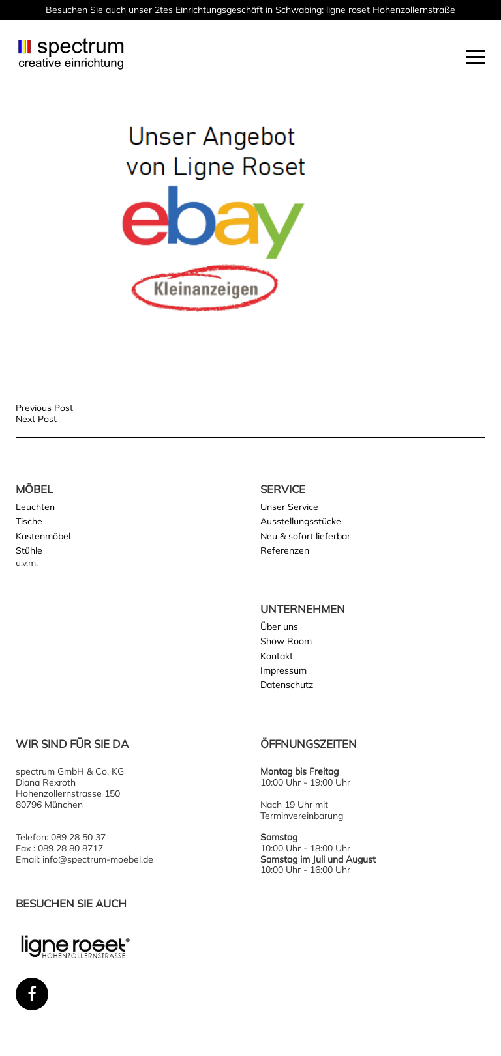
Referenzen (284, 550)
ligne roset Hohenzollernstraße (390, 10)
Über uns (279, 627)
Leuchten (35, 507)
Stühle (29, 550)
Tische (29, 521)
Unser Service (289, 507)
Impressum (283, 670)
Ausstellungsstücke (300, 521)
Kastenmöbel (43, 536)
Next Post (36, 419)
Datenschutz (286, 685)
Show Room (286, 641)
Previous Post (44, 408)
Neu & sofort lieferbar (305, 536)
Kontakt (276, 656)
